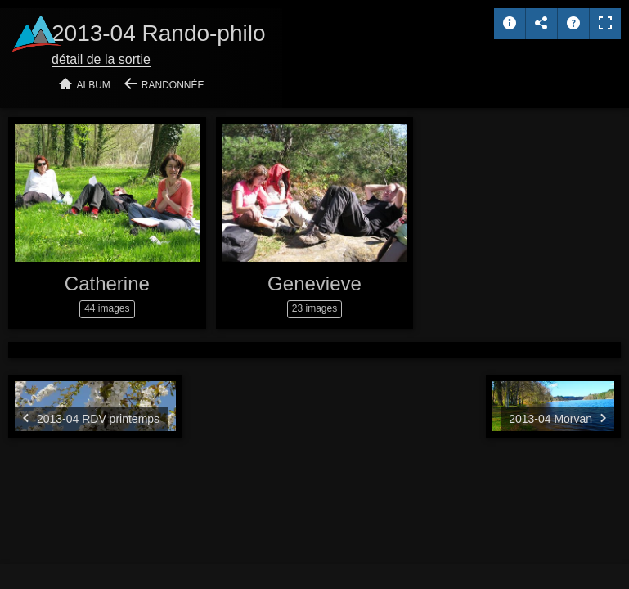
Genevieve (314, 283)
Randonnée (173, 85)
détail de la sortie (101, 59)
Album (93, 85)
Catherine (107, 283)
